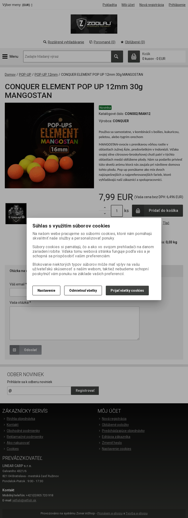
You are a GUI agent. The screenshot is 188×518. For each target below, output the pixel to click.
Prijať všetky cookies (127, 290)
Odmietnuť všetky (83, 290)
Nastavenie (46, 290)
